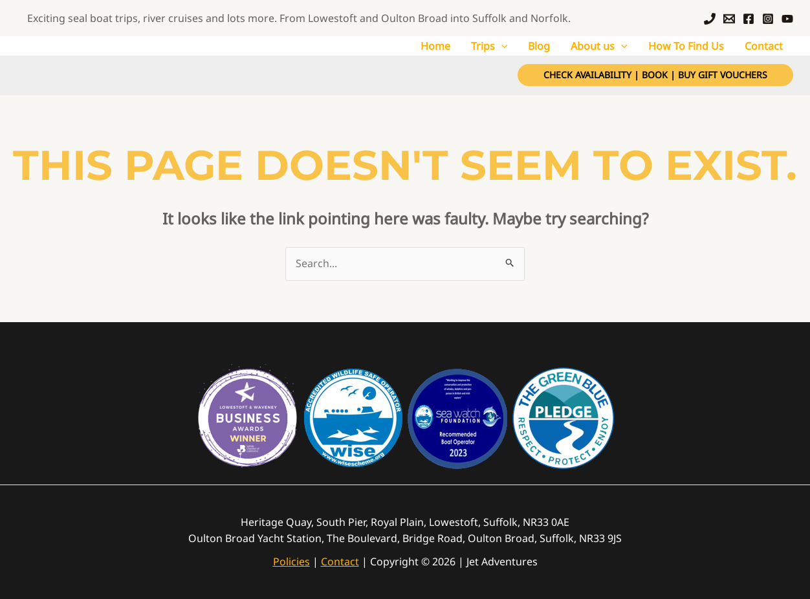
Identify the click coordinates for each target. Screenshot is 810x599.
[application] (501, 46)
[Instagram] (768, 19)
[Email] (729, 19)
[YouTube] (787, 19)
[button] (655, 75)
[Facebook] (748, 19)
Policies (291, 561)
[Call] (710, 19)
